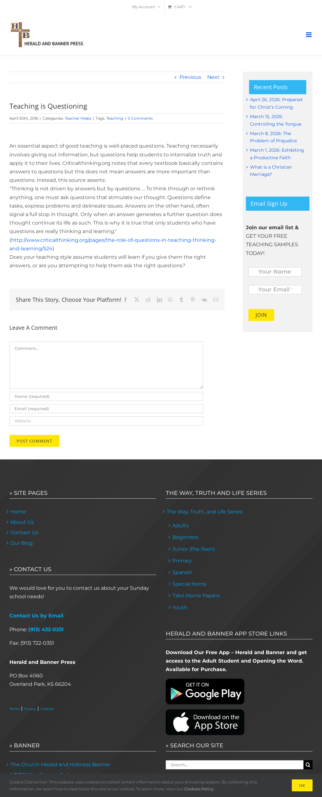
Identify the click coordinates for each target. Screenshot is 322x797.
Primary (182, 561)
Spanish (182, 572)
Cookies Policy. (199, 788)
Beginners (185, 537)
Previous (190, 77)
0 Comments (140, 118)
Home (18, 512)
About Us (22, 522)
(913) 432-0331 (46, 629)
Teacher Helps (78, 118)
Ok (302, 785)
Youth (179, 607)
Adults (180, 526)
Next (213, 77)
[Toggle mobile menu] (309, 34)
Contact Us (24, 532)
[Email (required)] (106, 408)
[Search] (308, 764)
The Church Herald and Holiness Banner (60, 764)
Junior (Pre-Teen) (193, 549)
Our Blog (21, 543)
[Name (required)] (106, 396)
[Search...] (234, 764)
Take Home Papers (196, 596)
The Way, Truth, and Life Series (204, 512)
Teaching (114, 118)
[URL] (106, 421)
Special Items (189, 584)
